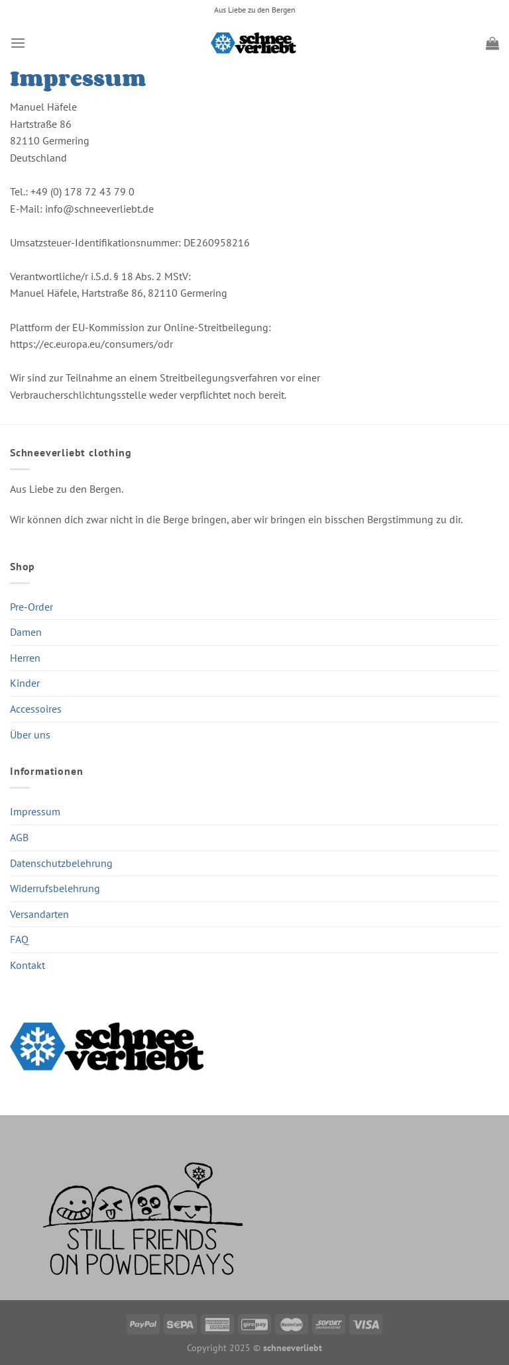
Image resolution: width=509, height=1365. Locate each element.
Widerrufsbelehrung (55, 888)
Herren (25, 657)
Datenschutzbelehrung (61, 863)
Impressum (35, 811)
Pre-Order (31, 606)
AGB (19, 837)
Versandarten (39, 914)
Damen (26, 631)
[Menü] (18, 42)
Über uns (30, 734)
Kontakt (27, 965)
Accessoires (36, 708)
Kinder (25, 682)
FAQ (19, 939)
